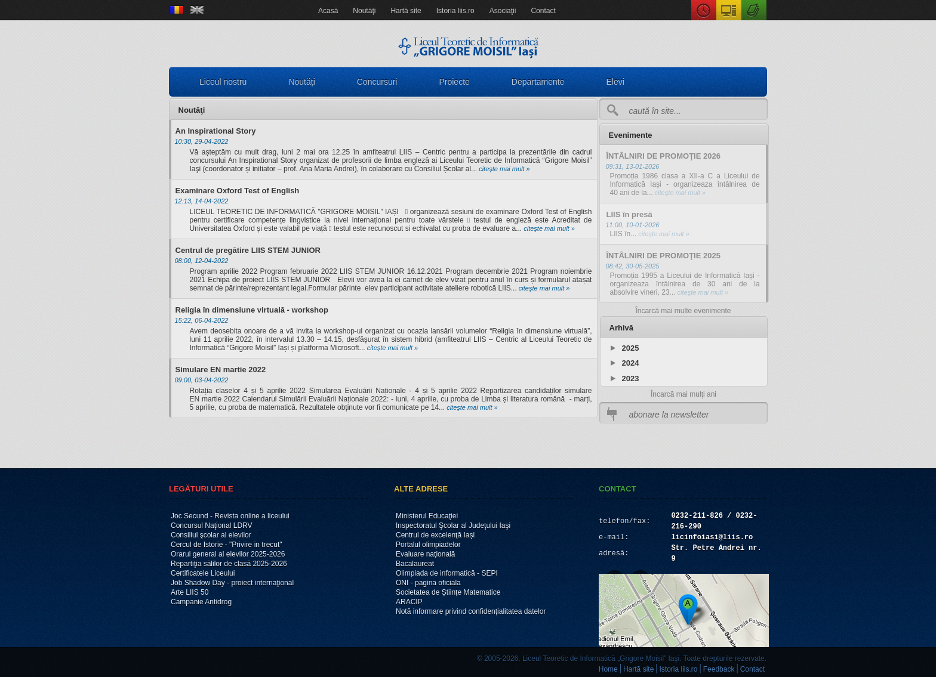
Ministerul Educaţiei (427, 516)
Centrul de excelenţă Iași (435, 535)
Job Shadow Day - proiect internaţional (232, 583)
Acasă (328, 11)
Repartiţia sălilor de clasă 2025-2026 (229, 563)
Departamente (538, 81)
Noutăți (301, 81)
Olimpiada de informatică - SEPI (447, 573)
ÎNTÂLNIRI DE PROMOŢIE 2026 (663, 156)
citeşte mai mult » (503, 168)
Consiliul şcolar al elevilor (211, 535)
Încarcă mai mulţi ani (683, 394)
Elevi (615, 81)
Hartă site (405, 11)
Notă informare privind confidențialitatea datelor (471, 611)
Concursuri (377, 81)
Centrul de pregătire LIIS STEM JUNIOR (248, 250)
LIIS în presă (629, 214)
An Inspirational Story (216, 130)
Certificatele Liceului (203, 573)
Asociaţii (502, 11)
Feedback (719, 669)
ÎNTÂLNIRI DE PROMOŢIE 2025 (663, 255)
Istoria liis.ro (455, 11)
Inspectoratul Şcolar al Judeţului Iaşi (453, 525)
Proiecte (454, 81)
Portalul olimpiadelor (428, 544)
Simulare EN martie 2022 (221, 369)
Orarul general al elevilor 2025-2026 (228, 554)
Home (608, 669)
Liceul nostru (223, 81)
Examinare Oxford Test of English (238, 190)
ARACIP (409, 602)
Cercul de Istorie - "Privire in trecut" (226, 544)
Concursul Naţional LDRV (212, 525)
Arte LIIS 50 (189, 592)
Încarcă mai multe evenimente (683, 311)
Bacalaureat (415, 563)
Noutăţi (364, 11)
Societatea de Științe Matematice (448, 592)
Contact (543, 11)
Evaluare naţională (425, 554)
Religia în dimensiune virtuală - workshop (252, 309)
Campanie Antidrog (201, 602)
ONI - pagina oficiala (428, 583)
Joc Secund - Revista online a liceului (230, 516)
